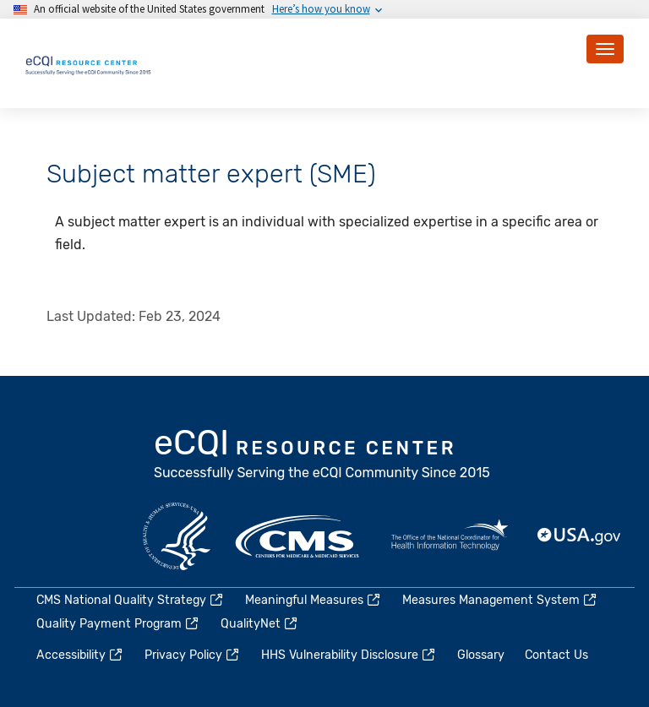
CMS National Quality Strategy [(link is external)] (130, 600)
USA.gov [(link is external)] (579, 536)
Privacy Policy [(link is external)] (193, 655)
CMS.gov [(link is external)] (298, 536)
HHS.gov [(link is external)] (176, 536)
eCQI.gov (323, 456)
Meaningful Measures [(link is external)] (313, 600)
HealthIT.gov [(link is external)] (449, 536)
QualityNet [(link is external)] (260, 624)
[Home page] (88, 63)
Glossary (480, 655)
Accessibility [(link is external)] (80, 655)
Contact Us (556, 655)
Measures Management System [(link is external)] (500, 600)
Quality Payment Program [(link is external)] (118, 624)
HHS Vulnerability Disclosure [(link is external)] (349, 655)
